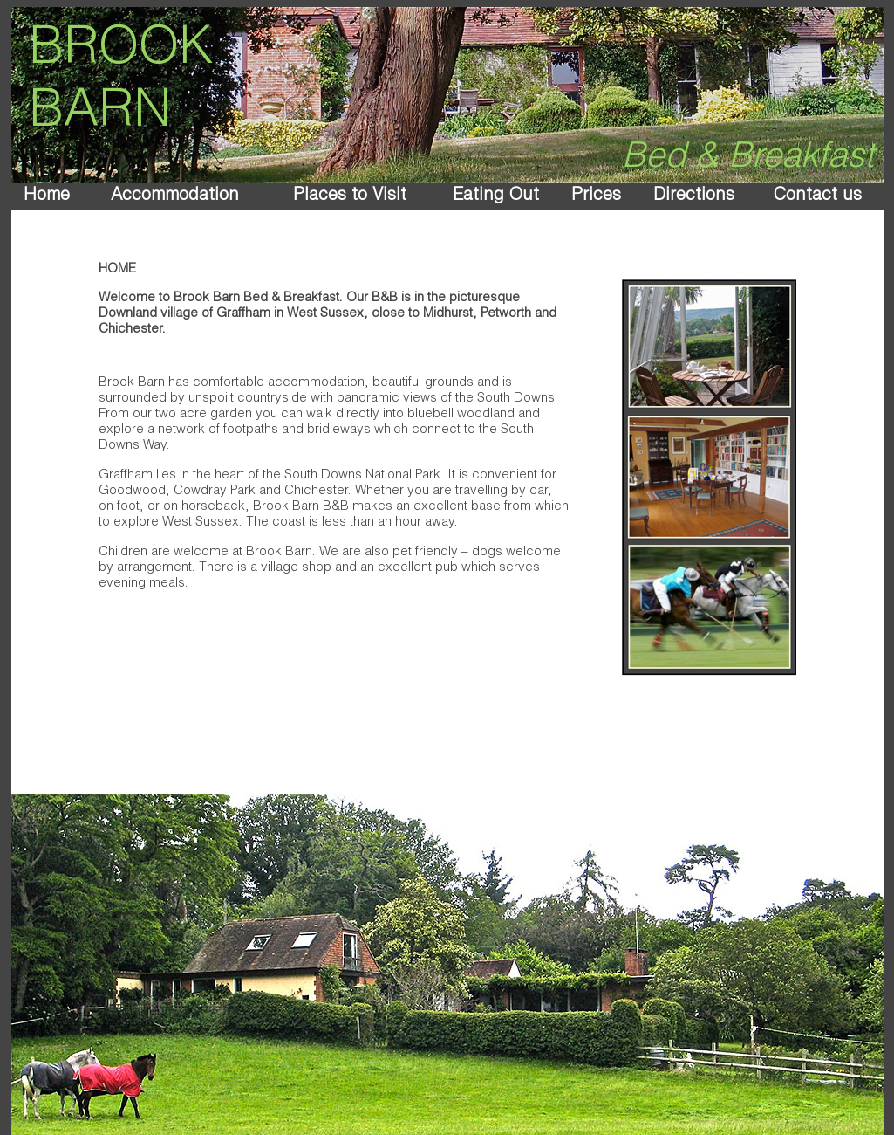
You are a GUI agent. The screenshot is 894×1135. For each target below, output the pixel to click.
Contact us (818, 196)
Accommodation (175, 196)
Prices (596, 196)
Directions (693, 196)
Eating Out (496, 196)
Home (47, 196)
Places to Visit (349, 196)
